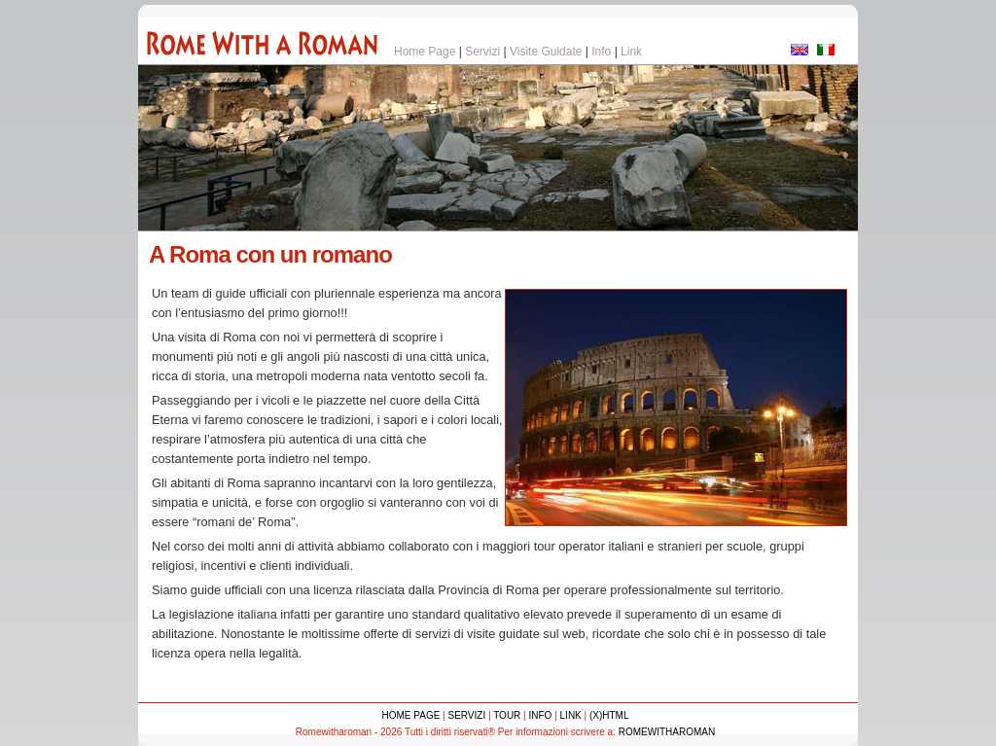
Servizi (482, 51)
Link (631, 51)
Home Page (424, 51)
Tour (506, 715)
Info (601, 51)
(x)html (609, 715)
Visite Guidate (546, 51)
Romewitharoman (667, 732)
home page (411, 715)
